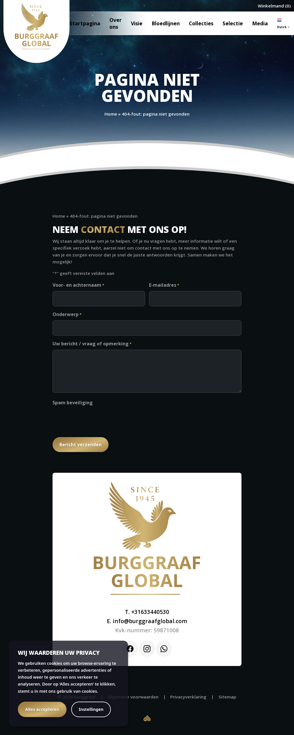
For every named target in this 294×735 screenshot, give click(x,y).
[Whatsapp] (164, 649)
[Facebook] (130, 649)
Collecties (201, 23)
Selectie (233, 23)
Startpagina (84, 23)
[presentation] (96, 419)
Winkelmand (271, 6)
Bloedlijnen (166, 23)
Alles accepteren (42, 709)
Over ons (115, 23)
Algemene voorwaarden (133, 697)
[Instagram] (147, 649)
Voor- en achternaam (78, 285)
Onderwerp (67, 314)
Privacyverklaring (188, 697)
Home (111, 114)
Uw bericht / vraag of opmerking (92, 343)
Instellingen (91, 709)
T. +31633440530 (147, 612)
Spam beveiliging (73, 402)
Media (260, 23)
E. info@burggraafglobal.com (147, 621)
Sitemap (227, 697)
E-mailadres (164, 285)
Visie (136, 23)
